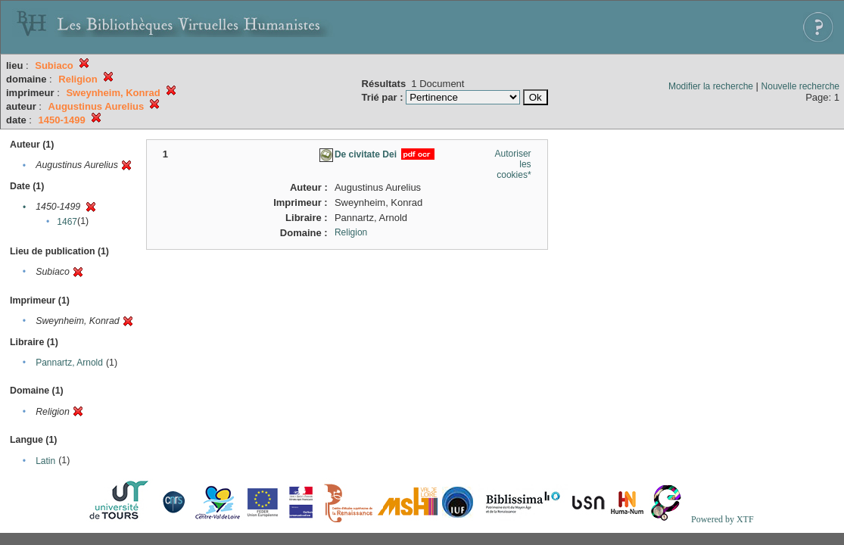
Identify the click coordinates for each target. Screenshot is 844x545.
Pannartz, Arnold (69, 362)
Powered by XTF (722, 519)
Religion (351, 232)
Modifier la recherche (710, 86)
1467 (67, 221)
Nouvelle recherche (800, 86)
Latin (45, 461)
